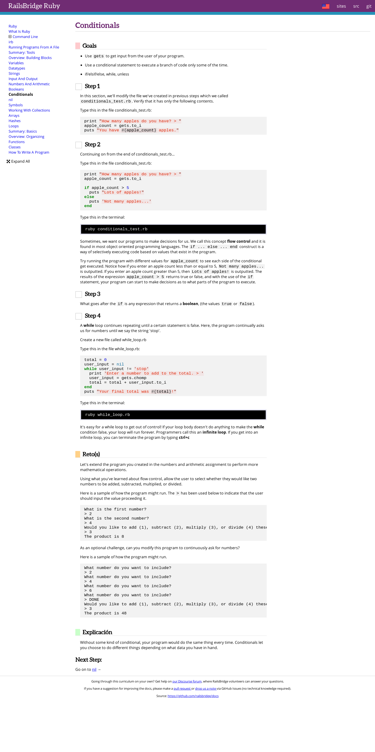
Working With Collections (29, 110)
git (368, 6)
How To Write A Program (29, 152)
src (356, 6)
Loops (14, 126)
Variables (16, 62)
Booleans (16, 89)
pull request (182, 739)
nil (11, 99)
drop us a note (206, 739)
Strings (14, 73)
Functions (17, 141)
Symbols (16, 104)
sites (341, 6)
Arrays (14, 115)
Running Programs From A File (34, 47)
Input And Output (23, 78)
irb (11, 41)
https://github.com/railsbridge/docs (193, 747)
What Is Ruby (19, 31)
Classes (15, 147)
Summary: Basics (23, 131)
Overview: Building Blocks (30, 57)
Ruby (34, 6)
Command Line (23, 36)
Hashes (15, 120)
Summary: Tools (22, 52)
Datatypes (17, 68)
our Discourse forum (187, 732)
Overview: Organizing (26, 136)
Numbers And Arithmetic (29, 83)
